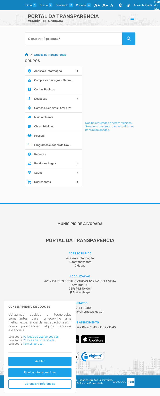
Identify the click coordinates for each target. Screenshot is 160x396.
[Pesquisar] (128, 38)
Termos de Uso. (33, 343)
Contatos (80, 303)
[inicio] (30, 5)
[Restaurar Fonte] (113, 5)
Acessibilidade (143, 5)
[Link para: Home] (26, 55)
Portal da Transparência (63, 16)
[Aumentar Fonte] (97, 5)
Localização (80, 276)
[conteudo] (64, 5)
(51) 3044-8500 (80, 308)
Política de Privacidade (89, 383)
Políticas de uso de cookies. (41, 336)
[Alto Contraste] (120, 5)
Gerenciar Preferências (40, 384)
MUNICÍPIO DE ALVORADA (45, 21)
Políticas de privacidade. (39, 340)
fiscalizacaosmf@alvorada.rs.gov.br (80, 311)
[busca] (46, 5)
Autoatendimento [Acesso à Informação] (80, 262)
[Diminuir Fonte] (105, 5)
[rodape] (83, 5)
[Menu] (132, 18)
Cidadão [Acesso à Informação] (80, 265)
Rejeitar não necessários (40, 372)
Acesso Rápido (80, 253)
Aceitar (40, 361)
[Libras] (128, 5)
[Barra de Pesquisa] (73, 38)
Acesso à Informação (80, 258)
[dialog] (40, 347)
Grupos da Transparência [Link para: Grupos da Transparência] (50, 55)
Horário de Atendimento (80, 322)
